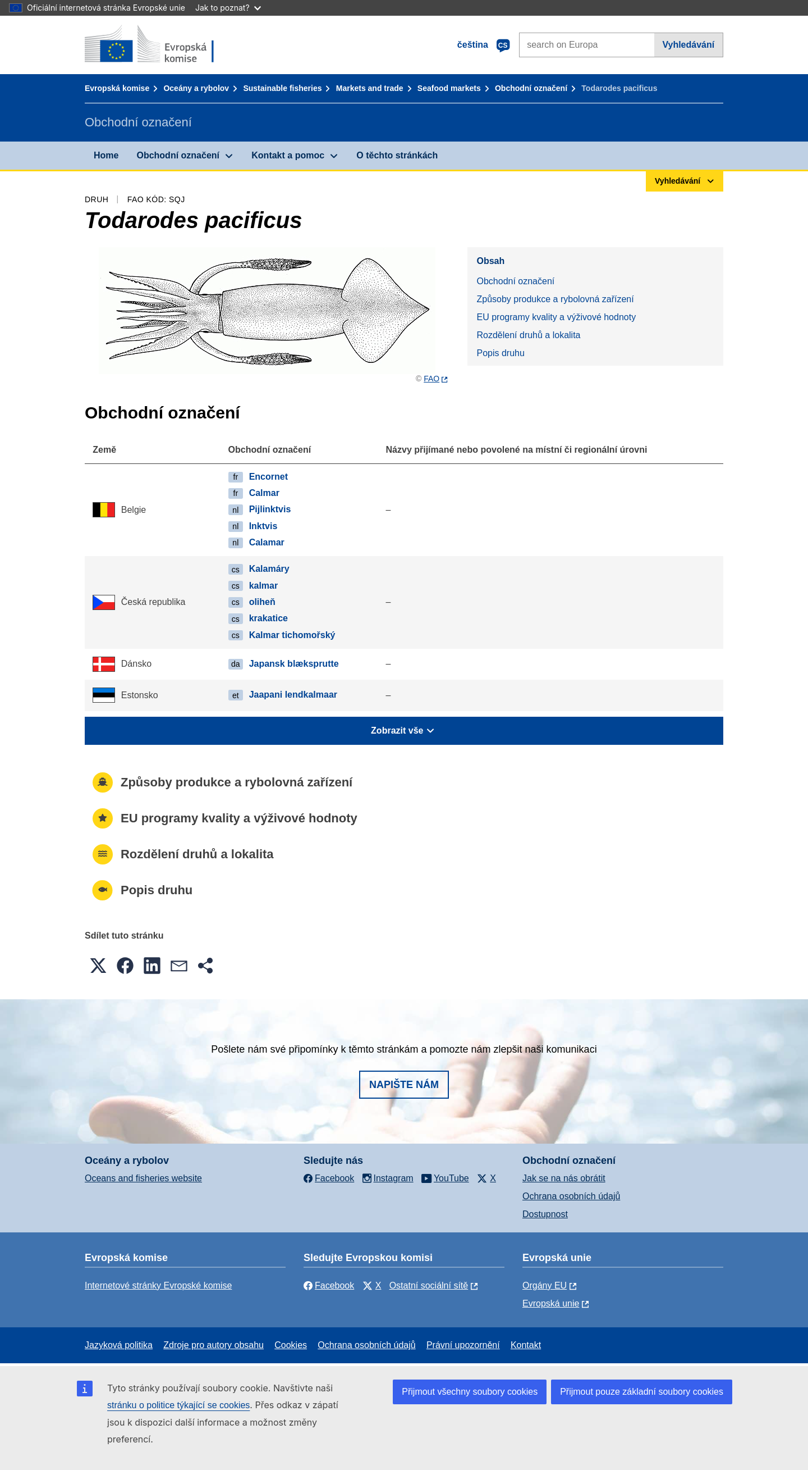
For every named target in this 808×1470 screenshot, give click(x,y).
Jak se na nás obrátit (563, 1178)
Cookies (290, 1345)
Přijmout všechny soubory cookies (470, 1391)
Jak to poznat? (228, 7)
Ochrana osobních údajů (571, 1196)
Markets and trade (369, 88)
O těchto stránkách (397, 155)
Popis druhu (500, 353)
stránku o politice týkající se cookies (178, 1405)
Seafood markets (449, 88)
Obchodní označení (531, 88)
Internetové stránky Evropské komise (158, 1285)
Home (106, 155)
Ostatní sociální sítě (429, 1285)
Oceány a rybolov (196, 88)
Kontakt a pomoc (287, 155)
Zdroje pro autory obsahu (213, 1345)
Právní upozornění (463, 1345)
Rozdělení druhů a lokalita (528, 335)
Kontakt (526, 1345)
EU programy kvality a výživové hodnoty (556, 317)
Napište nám (404, 1084)
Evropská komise (117, 88)
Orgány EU (544, 1285)
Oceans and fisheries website (143, 1178)
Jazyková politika (119, 1345)
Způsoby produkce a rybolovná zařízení (554, 299)
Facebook (329, 1285)
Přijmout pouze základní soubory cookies (641, 1391)
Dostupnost (545, 1214)
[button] (98, 965)
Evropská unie (550, 1303)
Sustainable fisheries (282, 88)
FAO (431, 378)
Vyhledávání (688, 44)
